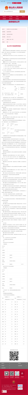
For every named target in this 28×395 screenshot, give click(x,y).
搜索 (22, 11)
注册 (2, 1)
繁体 (26, 1)
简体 (24, 1)
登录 (4, 1)
